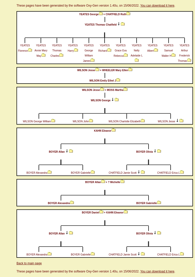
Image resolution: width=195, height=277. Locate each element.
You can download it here (157, 5)
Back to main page (29, 263)
